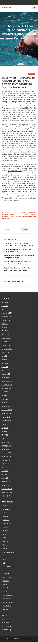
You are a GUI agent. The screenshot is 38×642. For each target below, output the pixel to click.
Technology (6, 588)
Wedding (5, 609)
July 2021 (5, 467)
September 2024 (7, 349)
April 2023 (5, 399)
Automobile (6, 509)
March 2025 (5, 334)
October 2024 (6, 345)
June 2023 (5, 395)
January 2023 (6, 406)
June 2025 (5, 327)
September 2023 (7, 388)
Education (6, 520)
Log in (3, 619)
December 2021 (7, 453)
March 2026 (5, 309)
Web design (6, 599)
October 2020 (6, 496)
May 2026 (5, 302)
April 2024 (5, 367)
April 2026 (5, 306)
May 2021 (5, 474)
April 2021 (5, 478)
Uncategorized (7, 595)
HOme (5, 548)
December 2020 (7, 489)
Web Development (8, 602)
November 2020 (7, 492)
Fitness (5, 534)
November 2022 (7, 413)
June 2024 (5, 359)
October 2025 (6, 320)
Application (6, 505)
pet (4, 563)
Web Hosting (7, 606)
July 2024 (5, 356)
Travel (5, 591)
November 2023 (7, 385)
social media (7, 577)
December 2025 (7, 313)
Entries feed (5, 622)
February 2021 (6, 481)
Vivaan (11, 87)
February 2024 (6, 374)
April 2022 (5, 438)
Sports (5, 584)
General (5, 541)
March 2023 (5, 403)
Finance (31, 74)
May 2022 (5, 435)
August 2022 (6, 424)
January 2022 (6, 449)
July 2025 (5, 324)
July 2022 (5, 428)
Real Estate (6, 566)
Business (5, 516)
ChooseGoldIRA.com (15, 171)
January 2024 (6, 377)
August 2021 (6, 464)
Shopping (6, 573)
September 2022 (7, 420)
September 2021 (7, 460)
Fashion (5, 527)
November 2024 (7, 342)
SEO (4, 570)
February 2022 (6, 446)
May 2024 (5, 363)
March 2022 (5, 442)
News (4, 559)
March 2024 (5, 370)
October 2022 (6, 417)
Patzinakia (7, 7)
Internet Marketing (8, 552)
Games (5, 538)
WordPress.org (6, 630)
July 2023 (5, 392)
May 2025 (5, 331)
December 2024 (7, 338)
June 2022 (5, 431)
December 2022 (7, 410)
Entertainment (7, 523)
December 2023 (7, 381)
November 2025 (7, 316)
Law (4, 555)
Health (5, 545)
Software (6, 581)
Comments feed (7, 626)
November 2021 (7, 456)
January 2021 (6, 485)
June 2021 (5, 471)
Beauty (5, 512)
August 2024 (6, 352)
